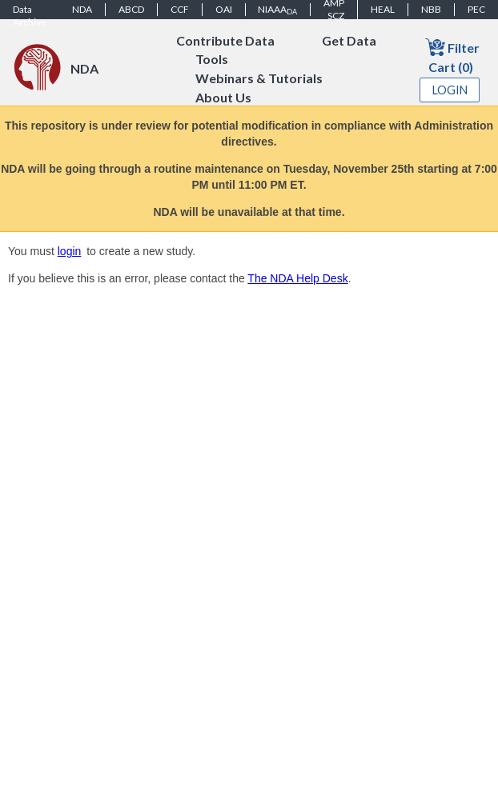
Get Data (349, 40)
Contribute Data (225, 40)
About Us (223, 98)
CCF (180, 9)
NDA (82, 9)
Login (450, 90)
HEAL (383, 9)
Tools (211, 59)
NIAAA (277, 9)
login (70, 251)
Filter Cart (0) (452, 55)
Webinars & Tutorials (259, 78)
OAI (223, 9)
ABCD (131, 9)
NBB (431, 9)
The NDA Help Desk (297, 278)
